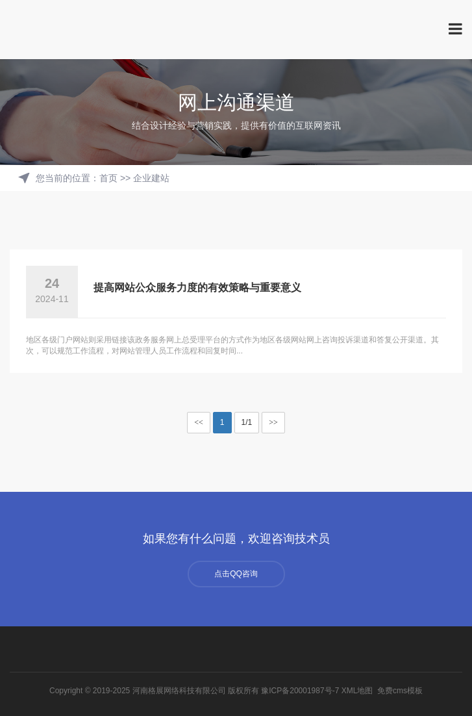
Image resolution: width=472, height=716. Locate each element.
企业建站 (151, 178)
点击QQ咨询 (236, 573)
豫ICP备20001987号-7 (300, 690)
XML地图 (357, 690)
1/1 (247, 422)
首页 (108, 178)
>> (273, 422)
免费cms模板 (400, 690)
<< (198, 422)
